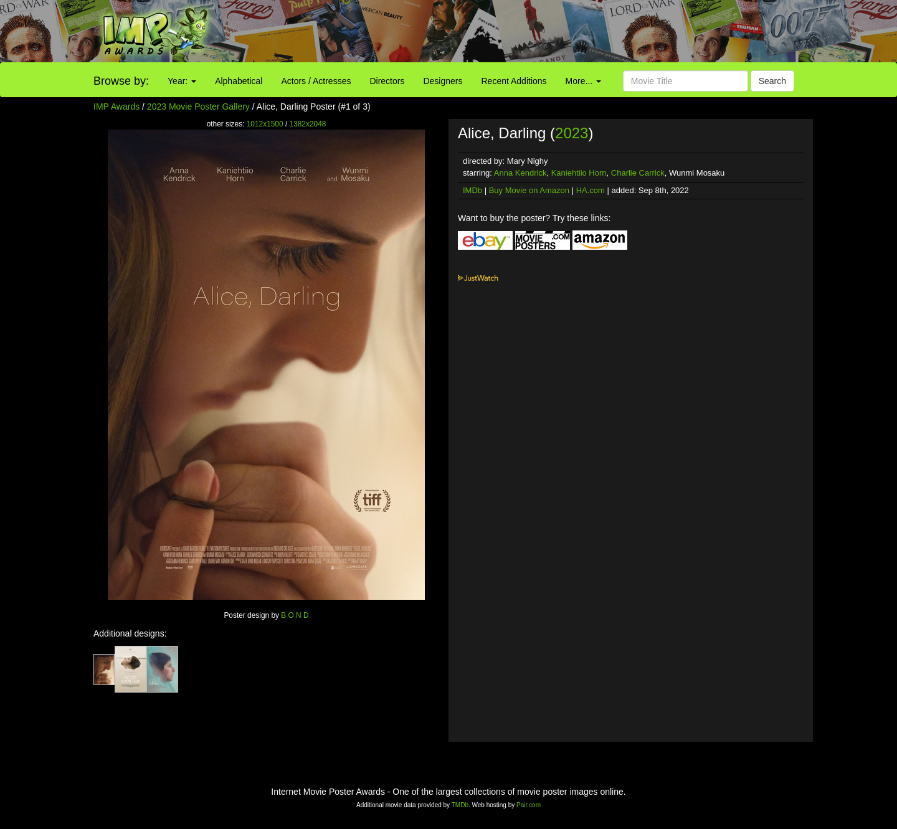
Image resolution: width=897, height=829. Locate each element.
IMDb (472, 190)
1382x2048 (308, 124)
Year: (182, 81)
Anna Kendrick (520, 173)
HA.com (590, 190)
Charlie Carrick (638, 173)
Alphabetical (238, 81)
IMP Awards (116, 106)
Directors (386, 81)
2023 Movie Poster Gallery (198, 106)
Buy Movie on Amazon (529, 190)
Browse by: (121, 81)
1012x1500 (265, 124)
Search (772, 81)
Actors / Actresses (316, 81)
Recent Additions (514, 81)
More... (583, 81)
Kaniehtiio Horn (579, 173)
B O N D (294, 615)
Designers (442, 81)
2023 (571, 133)
